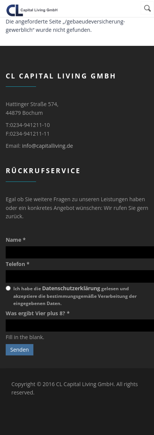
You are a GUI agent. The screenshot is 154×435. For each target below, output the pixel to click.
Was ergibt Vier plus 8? (38, 313)
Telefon (18, 264)
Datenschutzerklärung (71, 288)
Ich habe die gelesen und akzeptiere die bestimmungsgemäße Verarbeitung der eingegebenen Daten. (75, 296)
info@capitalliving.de (47, 145)
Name (16, 239)
